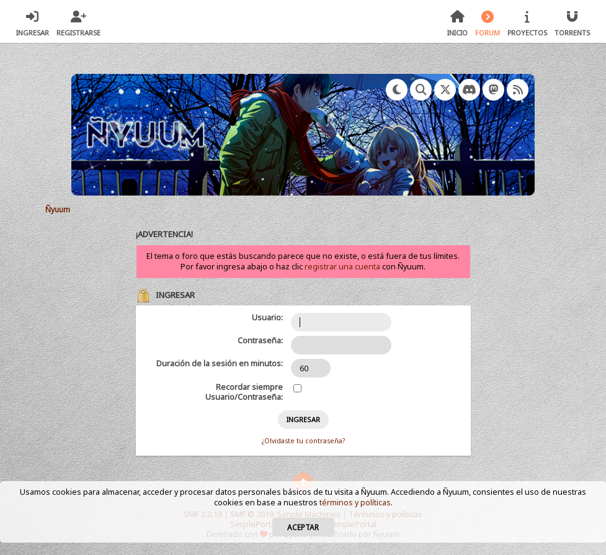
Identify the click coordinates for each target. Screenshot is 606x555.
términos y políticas (355, 502)
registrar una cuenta (342, 266)
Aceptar (303, 527)
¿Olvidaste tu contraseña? (303, 440)
